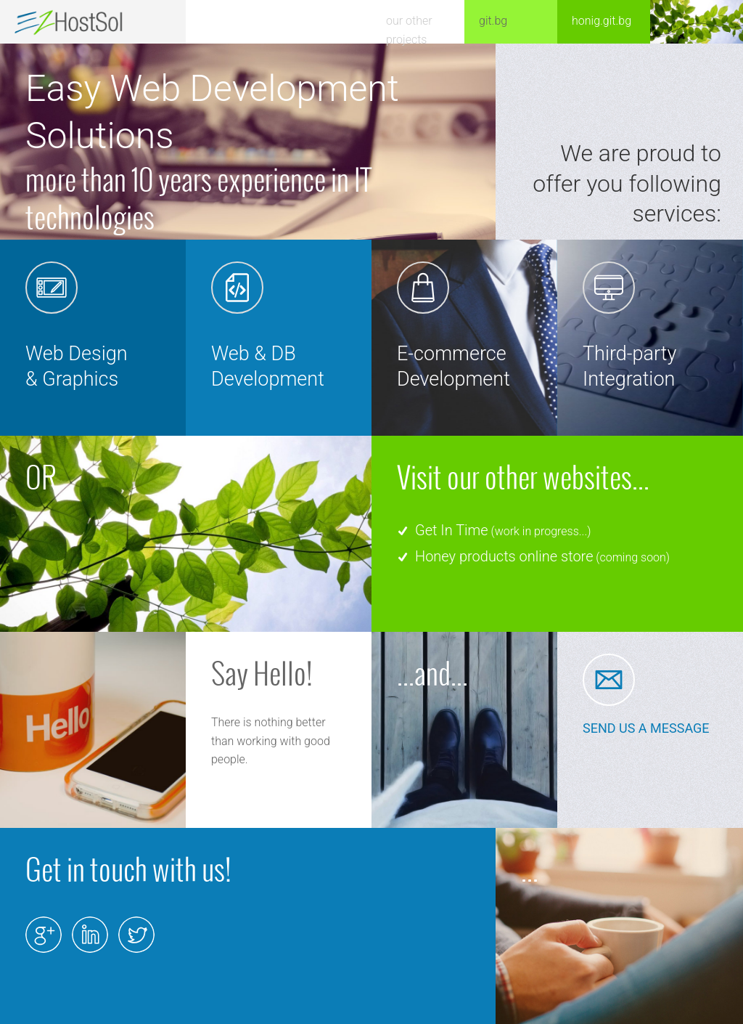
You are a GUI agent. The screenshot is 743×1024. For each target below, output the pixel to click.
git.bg (493, 21)
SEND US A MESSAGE (646, 728)
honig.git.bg (601, 21)
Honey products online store (504, 556)
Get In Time (451, 530)
